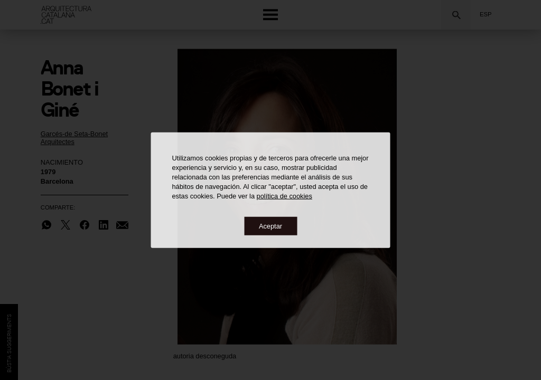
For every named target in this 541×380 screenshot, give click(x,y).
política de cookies (284, 196)
